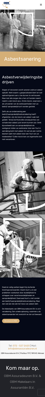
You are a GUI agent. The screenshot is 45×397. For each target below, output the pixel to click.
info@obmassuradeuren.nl (22, 348)
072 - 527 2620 (21, 345)
